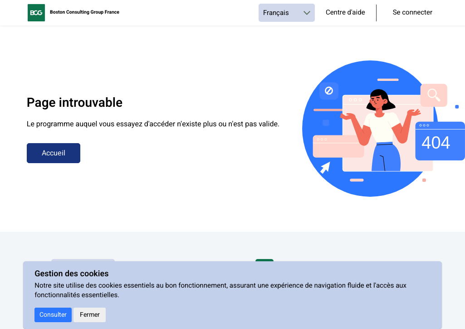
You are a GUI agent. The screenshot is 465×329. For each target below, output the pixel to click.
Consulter (53, 314)
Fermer (90, 314)
